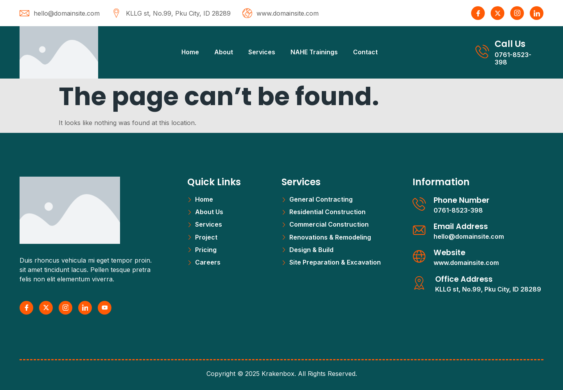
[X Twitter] (497, 13)
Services (260, 52)
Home (188, 52)
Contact (365, 52)
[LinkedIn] (536, 13)
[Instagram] (517, 13)
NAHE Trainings (314, 52)
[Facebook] (478, 13)
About (222, 52)
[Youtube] (104, 308)
